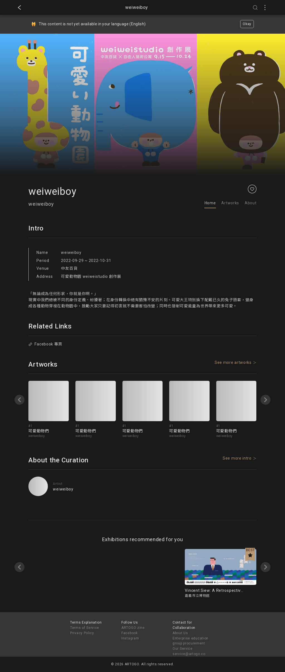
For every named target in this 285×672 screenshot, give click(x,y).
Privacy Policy (82, 633)
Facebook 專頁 (45, 344)
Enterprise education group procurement (190, 641)
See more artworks (233, 362)
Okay (247, 24)
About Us (180, 633)
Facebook (129, 633)
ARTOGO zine (133, 628)
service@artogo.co (189, 654)
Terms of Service (84, 628)
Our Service (183, 649)
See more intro (237, 458)
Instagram (130, 638)
